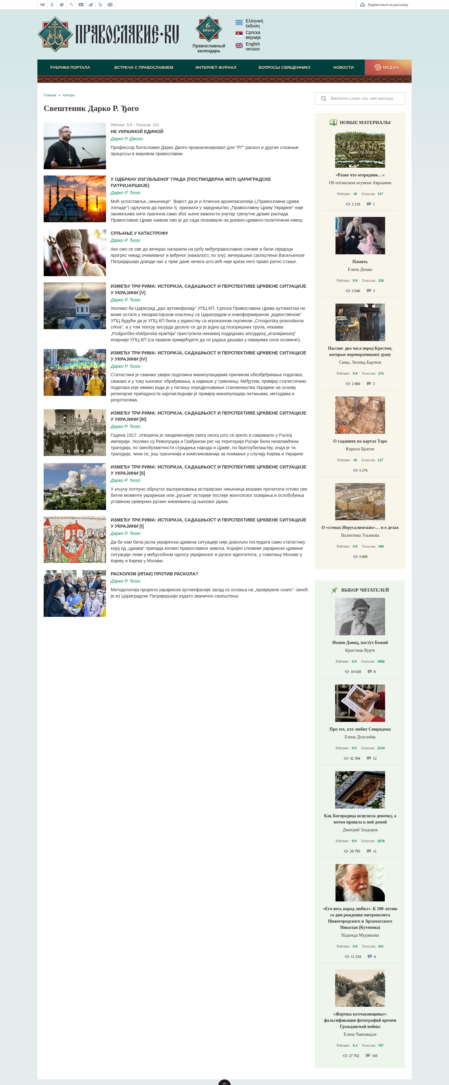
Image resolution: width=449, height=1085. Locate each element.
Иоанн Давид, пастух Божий (360, 642)
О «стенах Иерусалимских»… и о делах (360, 527)
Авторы (68, 95)
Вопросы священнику (284, 67)
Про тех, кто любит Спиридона (360, 729)
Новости (343, 67)
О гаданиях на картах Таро (360, 441)
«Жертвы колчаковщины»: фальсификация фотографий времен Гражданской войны (360, 1020)
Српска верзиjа (248, 35)
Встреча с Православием (143, 67)
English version (248, 46)
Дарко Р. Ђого (125, 192)
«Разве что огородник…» (360, 175)
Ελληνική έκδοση (249, 23)
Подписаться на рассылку (388, 4)
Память (360, 261)
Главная (50, 95)
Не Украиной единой (137, 131)
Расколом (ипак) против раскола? (154, 573)
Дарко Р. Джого (127, 138)
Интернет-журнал (216, 67)
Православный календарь (208, 37)
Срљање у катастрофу (139, 233)
